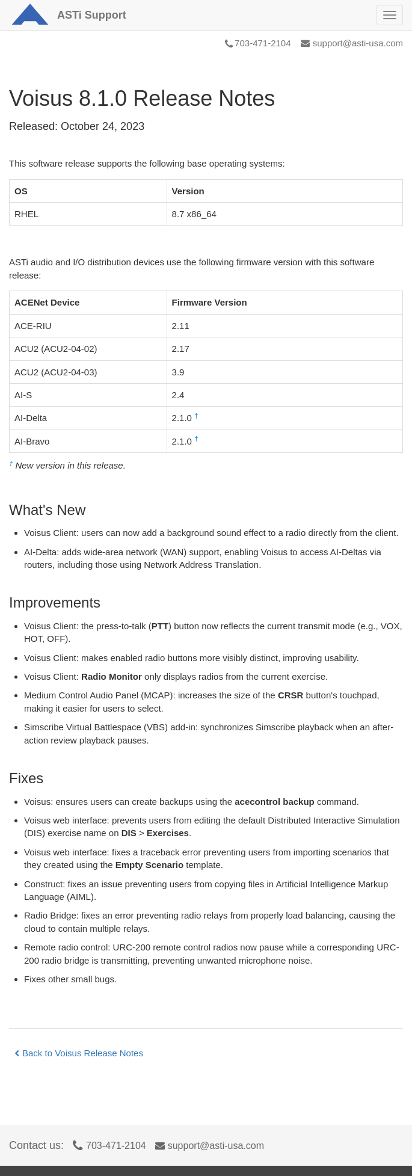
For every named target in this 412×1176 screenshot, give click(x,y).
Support (91, 15)
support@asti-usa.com (352, 43)
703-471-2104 (258, 43)
